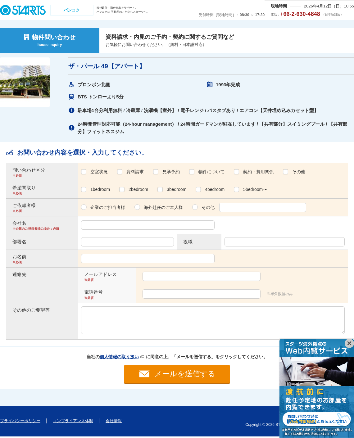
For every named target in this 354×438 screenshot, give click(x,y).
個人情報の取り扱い (119, 356)
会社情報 (114, 422)
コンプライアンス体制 (73, 422)
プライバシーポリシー (20, 422)
